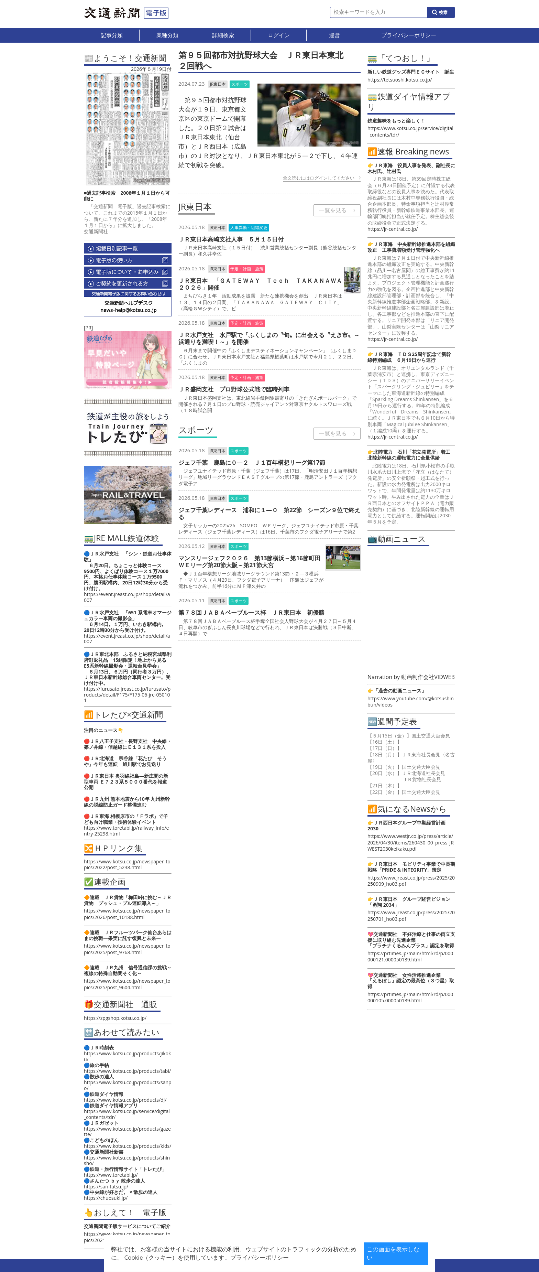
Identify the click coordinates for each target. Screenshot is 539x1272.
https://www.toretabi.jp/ (111, 1175)
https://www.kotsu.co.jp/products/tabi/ (127, 1071)
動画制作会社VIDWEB (428, 677)
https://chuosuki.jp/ (106, 1198)
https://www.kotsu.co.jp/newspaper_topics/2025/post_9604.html (127, 984)
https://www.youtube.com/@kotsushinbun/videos (410, 701)
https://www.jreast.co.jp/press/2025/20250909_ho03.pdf (411, 880)
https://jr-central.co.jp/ (392, 229)
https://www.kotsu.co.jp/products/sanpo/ (128, 1085)
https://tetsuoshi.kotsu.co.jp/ (399, 79)
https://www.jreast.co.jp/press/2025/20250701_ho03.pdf (411, 915)
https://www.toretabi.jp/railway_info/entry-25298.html (126, 830)
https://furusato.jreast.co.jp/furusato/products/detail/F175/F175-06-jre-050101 (127, 695)
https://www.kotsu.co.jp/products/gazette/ (127, 1131)
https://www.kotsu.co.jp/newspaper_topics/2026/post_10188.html (127, 913)
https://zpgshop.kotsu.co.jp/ (115, 1018)
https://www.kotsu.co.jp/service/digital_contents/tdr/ (127, 1114)
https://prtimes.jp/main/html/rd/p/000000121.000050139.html (410, 956)
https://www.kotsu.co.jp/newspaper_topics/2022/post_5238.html (127, 864)
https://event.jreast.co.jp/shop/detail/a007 (127, 597)
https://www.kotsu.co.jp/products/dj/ (125, 1100)
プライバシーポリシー (259, 1257)
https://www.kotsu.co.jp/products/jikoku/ (127, 1056)
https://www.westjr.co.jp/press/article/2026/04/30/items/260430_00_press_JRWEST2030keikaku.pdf (410, 842)
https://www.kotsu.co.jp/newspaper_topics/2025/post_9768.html (127, 948)
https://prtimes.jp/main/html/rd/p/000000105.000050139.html (410, 997)
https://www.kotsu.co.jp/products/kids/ (127, 1146)
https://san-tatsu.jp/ (106, 1186)
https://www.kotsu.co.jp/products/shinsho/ (127, 1160)
